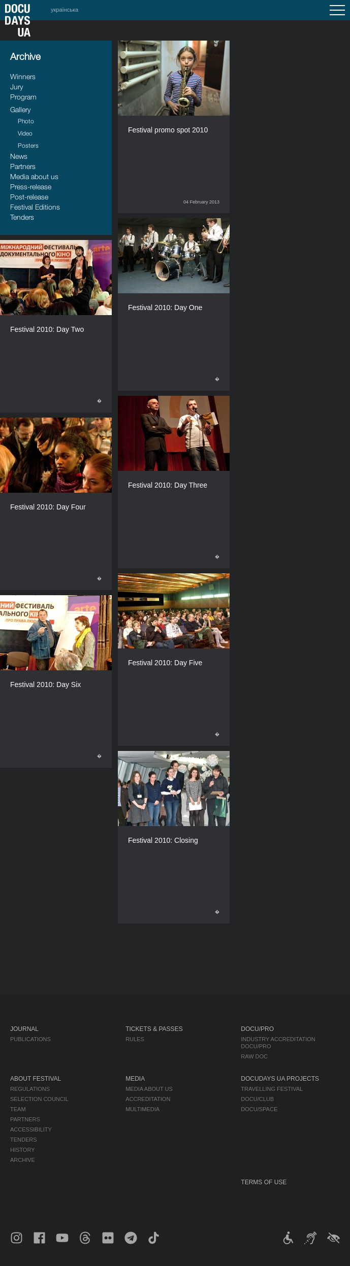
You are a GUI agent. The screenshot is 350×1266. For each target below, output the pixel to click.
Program (23, 96)
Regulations (30, 1089)
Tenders (22, 217)
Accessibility (31, 1129)
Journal (24, 1029)
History (22, 1150)
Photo (26, 121)
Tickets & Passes (153, 1029)
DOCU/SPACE (259, 1109)
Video (25, 133)
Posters (28, 145)
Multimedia (142, 1109)
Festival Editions (35, 206)
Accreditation (147, 1099)
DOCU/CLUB (257, 1099)
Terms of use (264, 1182)
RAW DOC (254, 1056)
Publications (30, 1039)
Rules (134, 1039)
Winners (23, 76)
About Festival (35, 1078)
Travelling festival (272, 1089)
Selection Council (39, 1099)
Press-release (30, 186)
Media (135, 1078)
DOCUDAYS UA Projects (280, 1078)
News (18, 156)
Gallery (20, 109)
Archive (22, 1160)
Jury (16, 86)
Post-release (29, 196)
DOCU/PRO (257, 1029)
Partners (23, 166)
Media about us (34, 176)
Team (18, 1109)
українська (64, 10)
